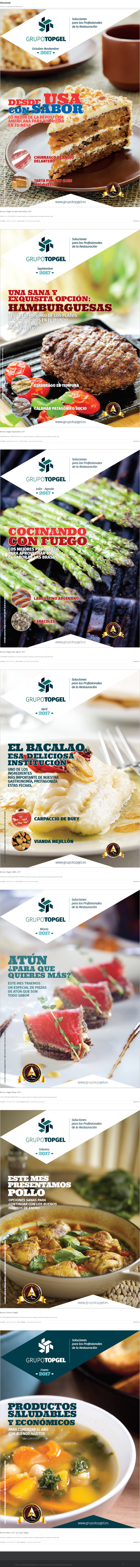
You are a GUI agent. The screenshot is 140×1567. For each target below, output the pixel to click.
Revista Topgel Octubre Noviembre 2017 (16, 211)
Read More (136, 221)
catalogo (22, 1101)
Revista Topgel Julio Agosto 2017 (12, 652)
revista (22, 221)
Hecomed (5, 2)
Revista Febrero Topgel (9, 1312)
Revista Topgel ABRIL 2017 (10, 872)
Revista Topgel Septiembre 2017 (12, 432)
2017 (19, 221)
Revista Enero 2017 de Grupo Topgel (14, 1533)
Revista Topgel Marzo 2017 (10, 1092)
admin (3, 221)
